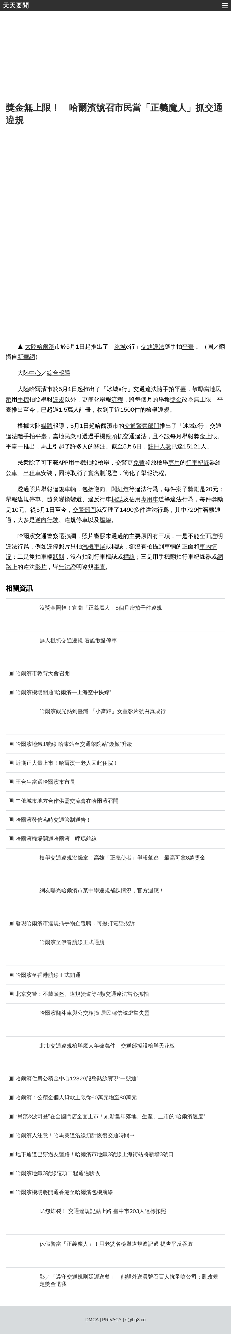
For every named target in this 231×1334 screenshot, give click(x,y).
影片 (41, 567)
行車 (192, 462)
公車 (12, 473)
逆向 (100, 489)
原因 (146, 536)
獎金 (176, 399)
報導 (64, 373)
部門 (154, 425)
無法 (64, 567)
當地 (210, 389)
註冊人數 (159, 446)
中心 (35, 373)
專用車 (149, 499)
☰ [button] (225, 5)
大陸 (31, 346)
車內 (205, 546)
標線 (129, 556)
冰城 (120, 346)
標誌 (117, 499)
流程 (117, 399)
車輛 (70, 489)
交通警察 (136, 425)
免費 (139, 462)
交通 (147, 346)
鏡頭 (111, 436)
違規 (58, 399)
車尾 (100, 546)
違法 (159, 346)
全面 (205, 536)
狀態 (58, 556)
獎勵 (194, 489)
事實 (100, 567)
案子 (182, 489)
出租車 (32, 473)
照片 (35, 489)
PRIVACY (112, 1319)
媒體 (47, 425)
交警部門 (84, 509)
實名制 (96, 473)
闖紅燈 (120, 489)
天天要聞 (16, 5)
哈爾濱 (45, 346)
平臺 (188, 346)
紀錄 (204, 462)
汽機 (88, 546)
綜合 (53, 373)
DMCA (91, 1319)
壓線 (106, 520)
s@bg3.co (135, 1319)
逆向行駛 (46, 520)
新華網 (26, 357)
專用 (174, 462)
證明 (217, 536)
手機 (23, 399)
